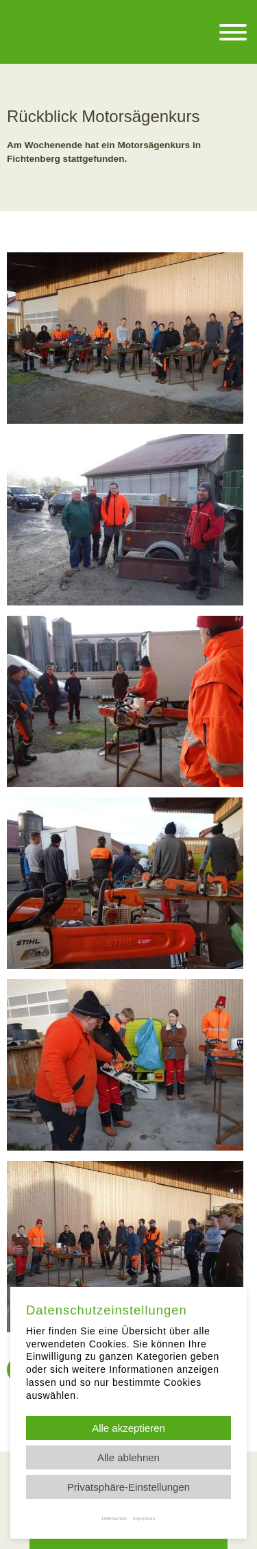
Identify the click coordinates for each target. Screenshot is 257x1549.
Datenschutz (114, 1518)
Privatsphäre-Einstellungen (128, 1487)
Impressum (144, 1518)
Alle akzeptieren (128, 1428)
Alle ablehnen (128, 1457)
